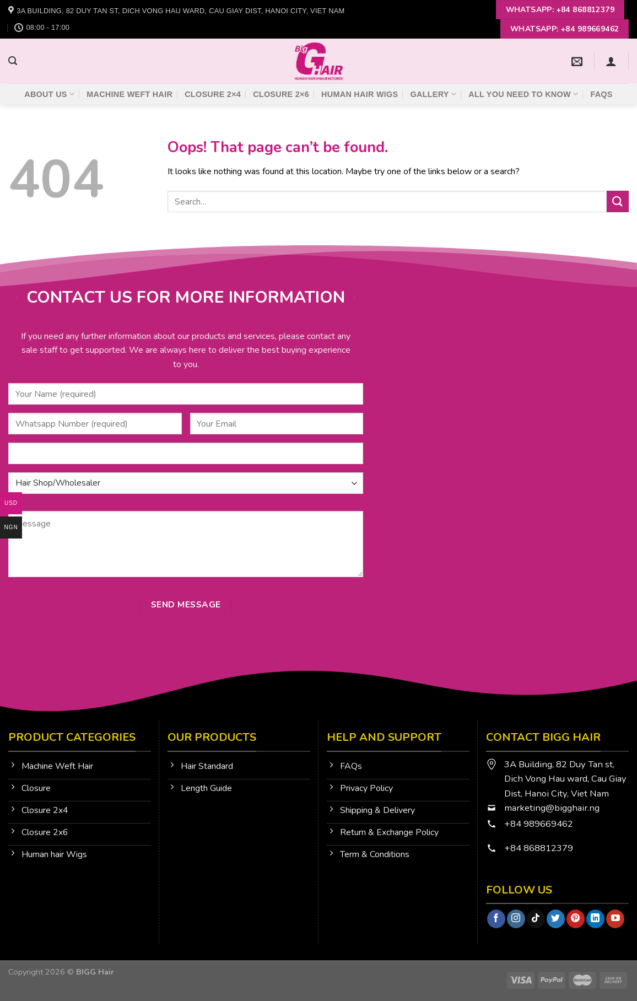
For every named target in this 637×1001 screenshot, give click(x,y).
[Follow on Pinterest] (575, 918)
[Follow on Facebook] (496, 918)
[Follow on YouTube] (615, 918)
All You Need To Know (523, 94)
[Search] (12, 61)
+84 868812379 (539, 848)
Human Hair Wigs (359, 94)
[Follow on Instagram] (516, 918)
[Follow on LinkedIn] (595, 918)
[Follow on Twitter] (556, 918)
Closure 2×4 (213, 94)
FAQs (601, 94)
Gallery (434, 94)
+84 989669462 (538, 823)
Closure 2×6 (281, 94)
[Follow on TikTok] (536, 918)
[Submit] (618, 201)
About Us (49, 94)
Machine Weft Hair (129, 94)
